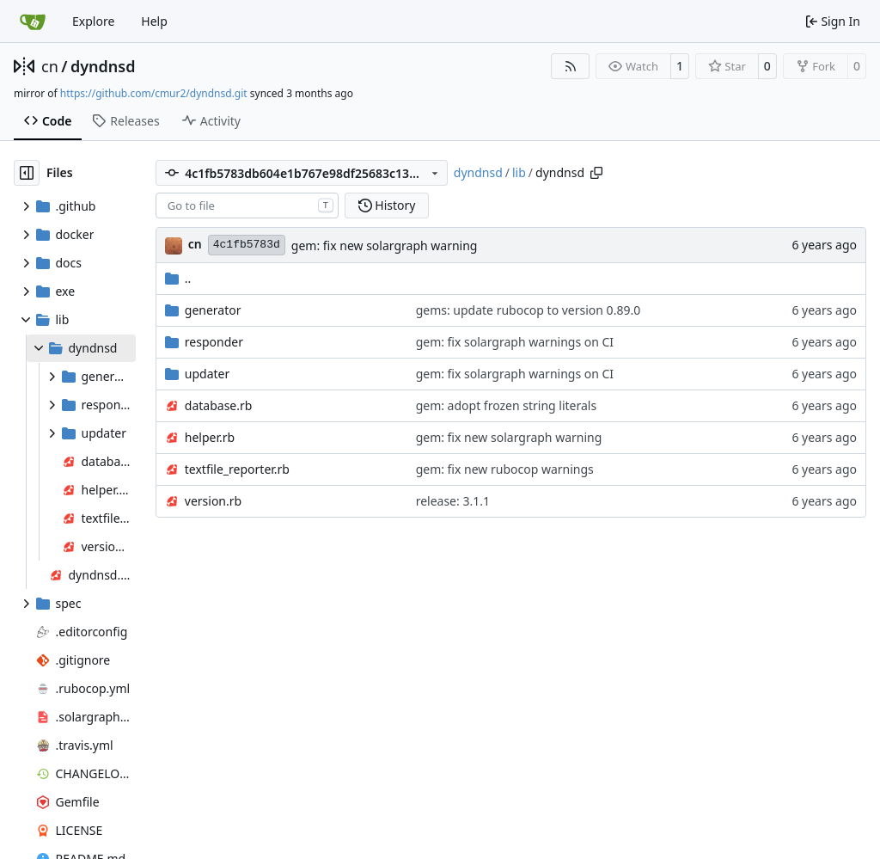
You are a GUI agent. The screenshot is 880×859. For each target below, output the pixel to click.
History (387, 205)
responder (214, 342)
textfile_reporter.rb (237, 469)
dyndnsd (103, 66)
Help (154, 21)
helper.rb (210, 437)
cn (49, 66)
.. (178, 278)
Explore (93, 21)
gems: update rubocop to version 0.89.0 (528, 310)
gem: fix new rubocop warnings (505, 469)
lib (519, 172)
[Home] (33, 21)
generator (213, 310)
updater (207, 373)
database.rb (219, 405)
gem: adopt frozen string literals (506, 405)
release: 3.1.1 (453, 501)
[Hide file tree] (27, 173)
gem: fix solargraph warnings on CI (515, 342)
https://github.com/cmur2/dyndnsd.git (154, 93)
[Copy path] (596, 173)
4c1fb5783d (246, 244)
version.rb (213, 501)
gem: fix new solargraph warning (384, 245)
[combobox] (247, 205)
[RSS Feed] (570, 66)
